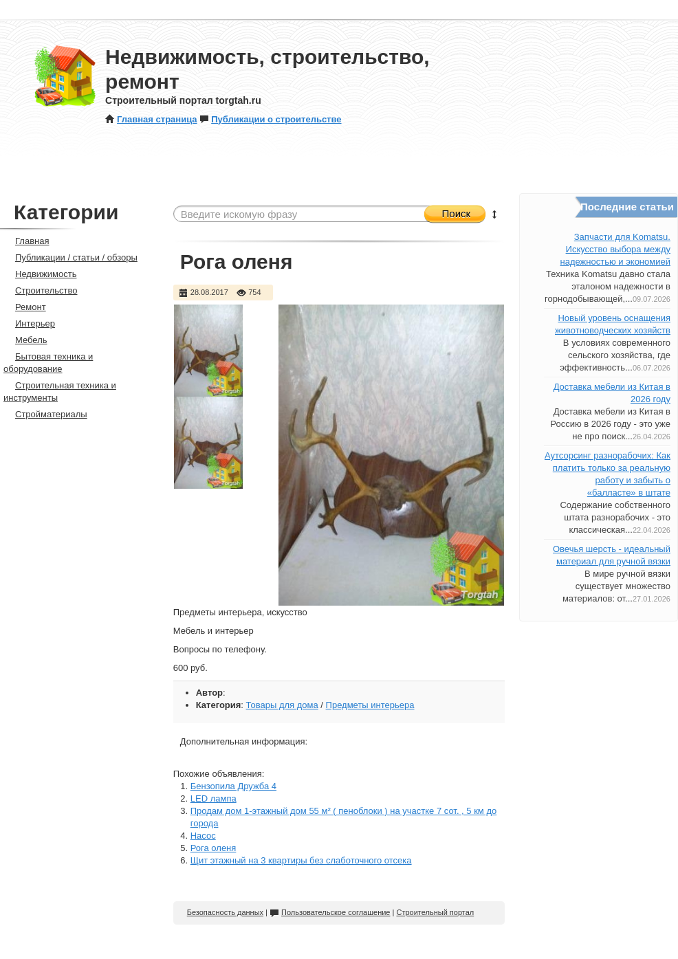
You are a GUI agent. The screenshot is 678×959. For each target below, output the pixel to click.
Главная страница (151, 119)
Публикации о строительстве (270, 119)
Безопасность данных (225, 912)
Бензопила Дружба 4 (233, 786)
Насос (203, 835)
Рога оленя (213, 848)
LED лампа (213, 798)
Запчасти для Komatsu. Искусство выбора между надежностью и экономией (615, 249)
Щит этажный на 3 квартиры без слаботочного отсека (301, 860)
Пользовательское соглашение (330, 912)
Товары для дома (282, 705)
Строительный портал (435, 912)
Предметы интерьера (370, 705)
